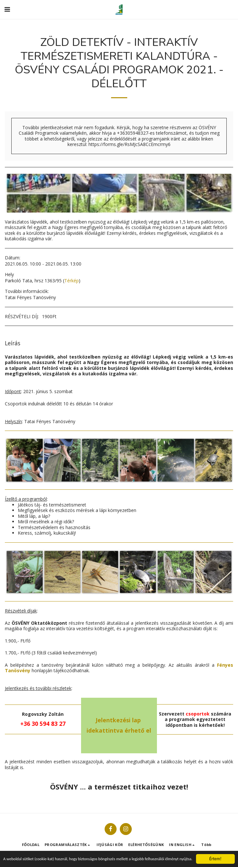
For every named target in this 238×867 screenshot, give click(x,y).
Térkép (71, 280)
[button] (7, 9)
